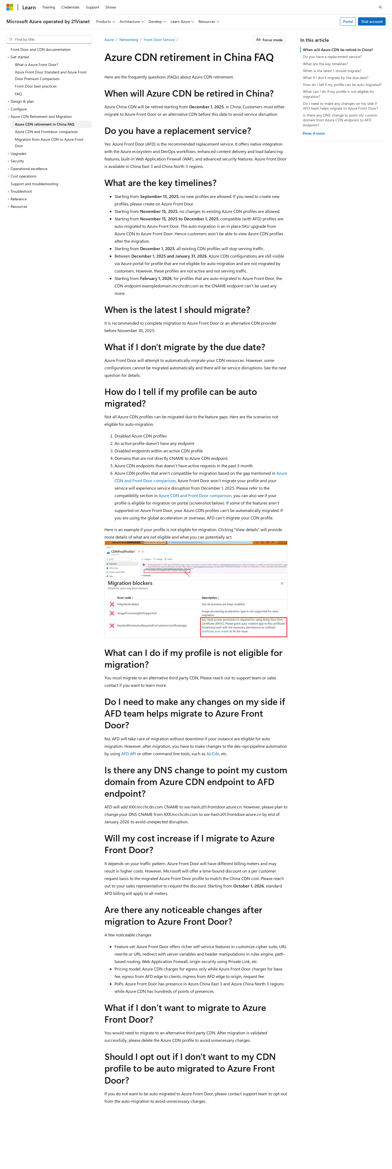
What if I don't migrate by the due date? (335, 77)
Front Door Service (159, 39)
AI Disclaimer (233, 1145)
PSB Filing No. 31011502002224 (92, 1145)
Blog (288, 1145)
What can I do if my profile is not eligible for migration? (338, 94)
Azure (109, 39)
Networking (128, 39)
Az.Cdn (212, 753)
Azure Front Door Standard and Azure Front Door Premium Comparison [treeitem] (51, 75)
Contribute (311, 1145)
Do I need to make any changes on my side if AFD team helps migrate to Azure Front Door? (340, 106)
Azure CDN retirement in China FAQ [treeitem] (44, 124)
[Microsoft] (9, 7)
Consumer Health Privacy (27, 1152)
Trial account (372, 21)
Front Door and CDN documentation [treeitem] (41, 49)
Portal (348, 21)
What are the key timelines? (325, 63)
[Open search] (380, 7)
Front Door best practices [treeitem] (36, 86)
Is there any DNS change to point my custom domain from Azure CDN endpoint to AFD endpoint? (340, 120)
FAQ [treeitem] (18, 93)
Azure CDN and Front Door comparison (195, 495)
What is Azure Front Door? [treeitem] (36, 64)
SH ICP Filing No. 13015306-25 (31, 1145)
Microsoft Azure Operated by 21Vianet (181, 1145)
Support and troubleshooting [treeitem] (34, 183)
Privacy (134, 1145)
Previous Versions (264, 1145)
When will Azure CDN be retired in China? (338, 49)
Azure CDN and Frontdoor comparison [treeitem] (46, 131)
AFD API (128, 753)
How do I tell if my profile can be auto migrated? (342, 84)
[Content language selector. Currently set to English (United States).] (30, 1133)
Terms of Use (68, 1152)
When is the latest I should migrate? (332, 70)
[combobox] (49, 39)
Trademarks (94, 1152)
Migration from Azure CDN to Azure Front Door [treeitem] (49, 142)
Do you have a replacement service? (332, 56)
